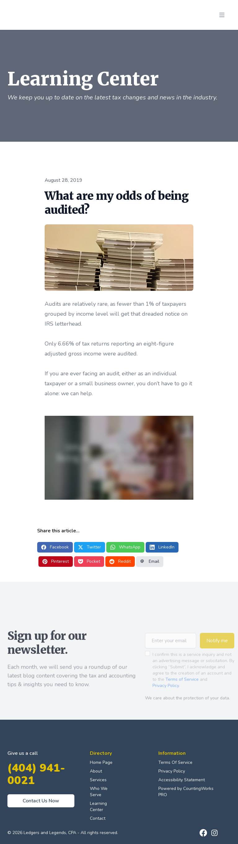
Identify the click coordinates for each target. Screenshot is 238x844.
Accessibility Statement (181, 780)
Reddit (120, 561)
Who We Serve (99, 792)
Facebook (55, 547)
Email (149, 561)
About (96, 771)
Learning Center (98, 806)
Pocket (89, 561)
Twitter (89, 547)
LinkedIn (162, 547)
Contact (97, 818)
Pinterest (55, 561)
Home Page (101, 762)
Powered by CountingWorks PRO (186, 792)
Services (98, 780)
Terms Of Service (175, 762)
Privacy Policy (165, 695)
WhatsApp (125, 547)
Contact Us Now (41, 800)
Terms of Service (182, 688)
